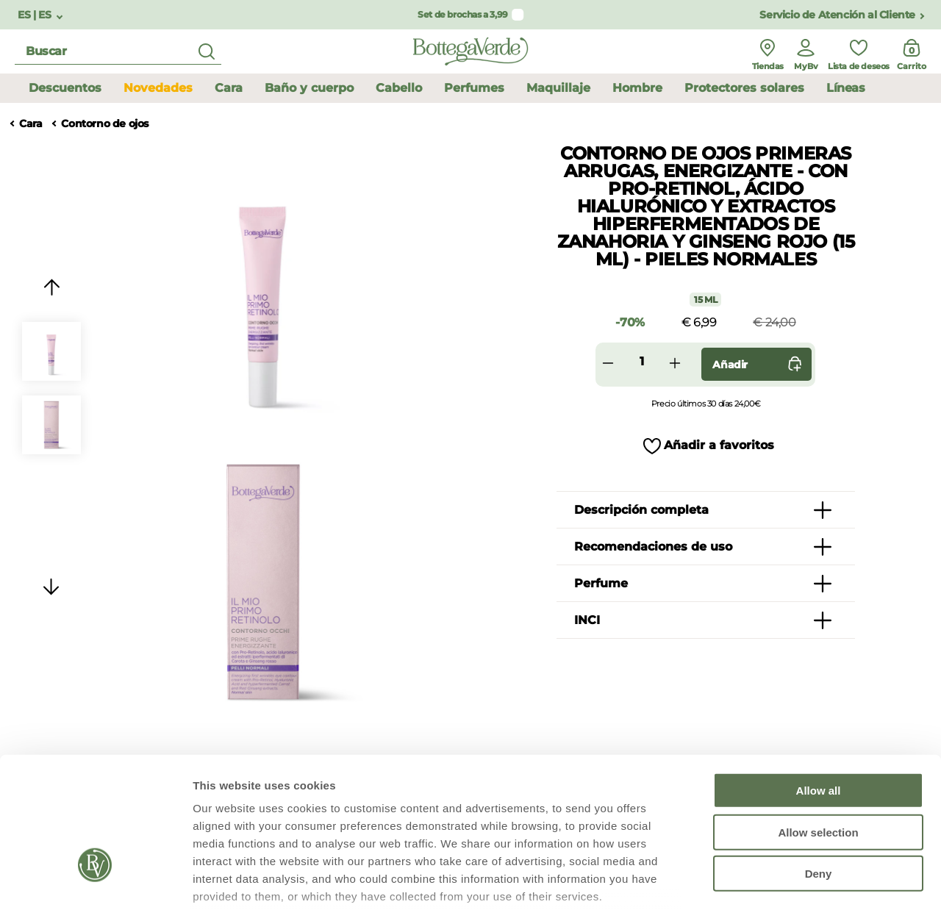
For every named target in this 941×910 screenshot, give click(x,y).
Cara (30, 124)
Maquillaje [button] (558, 88)
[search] (118, 52)
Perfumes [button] (474, 88)
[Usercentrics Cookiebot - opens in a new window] (95, 881)
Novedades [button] (158, 88)
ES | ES (36, 15)
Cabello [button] (399, 88)
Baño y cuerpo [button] (309, 88)
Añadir (760, 364)
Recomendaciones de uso (653, 546)
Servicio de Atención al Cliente (837, 15)
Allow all (818, 682)
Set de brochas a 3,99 (463, 14)
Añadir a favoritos (719, 445)
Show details (771, 881)
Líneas (845, 88)
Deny (818, 765)
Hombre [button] (637, 88)
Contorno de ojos (105, 124)
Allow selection (818, 723)
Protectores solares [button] (744, 88)
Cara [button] (229, 88)
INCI (587, 620)
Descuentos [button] (65, 88)
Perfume (601, 583)
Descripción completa (641, 510)
